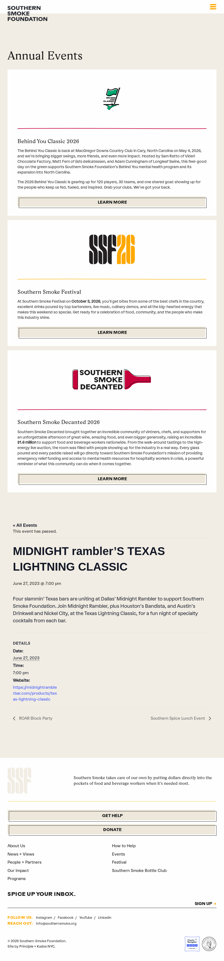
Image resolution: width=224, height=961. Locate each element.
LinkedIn (104, 918)
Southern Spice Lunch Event (178, 718)
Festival (119, 862)
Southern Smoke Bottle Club (139, 870)
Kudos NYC (46, 947)
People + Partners (25, 862)
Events (118, 854)
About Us (16, 846)
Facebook (66, 918)
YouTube (86, 918)
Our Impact (18, 870)
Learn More (112, 203)
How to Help (124, 846)
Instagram (44, 918)
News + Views (21, 854)
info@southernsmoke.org (56, 924)
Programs (17, 879)
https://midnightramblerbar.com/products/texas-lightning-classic (35, 693)
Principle (26, 947)
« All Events (25, 525)
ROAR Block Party (35, 718)
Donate (112, 830)
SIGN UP (203, 904)
